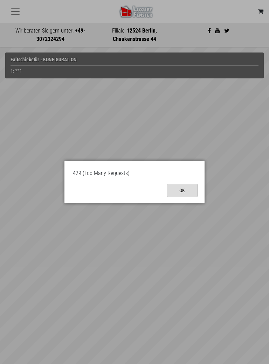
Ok (182, 190)
